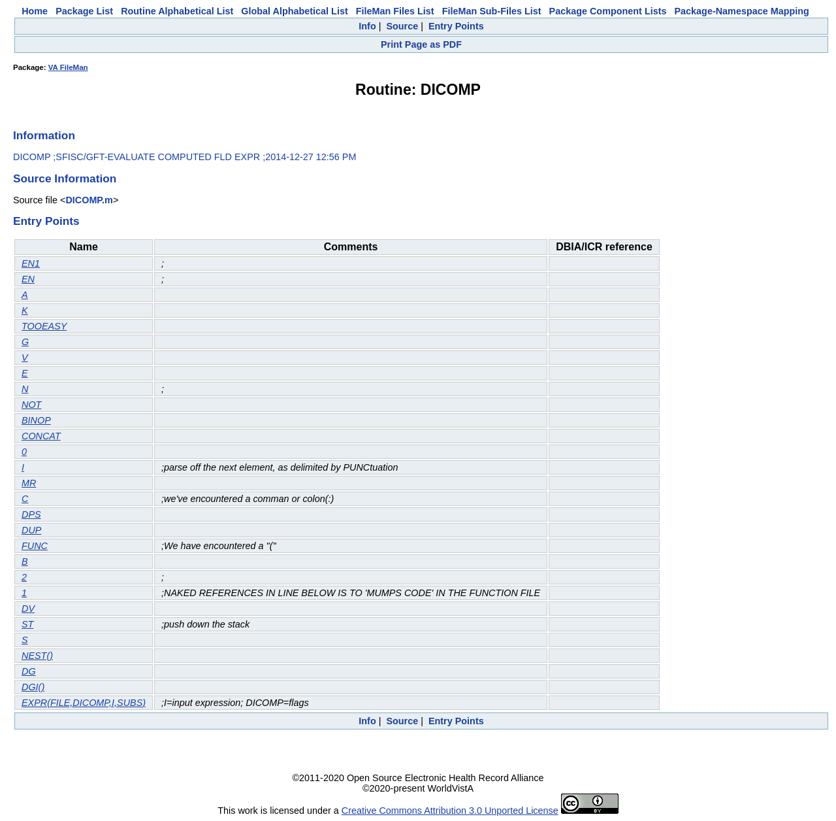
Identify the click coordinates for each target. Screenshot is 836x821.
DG (29, 671)
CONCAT (41, 436)
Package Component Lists (608, 11)
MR (29, 483)
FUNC (35, 546)
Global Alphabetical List (294, 11)
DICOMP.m (89, 200)
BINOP (36, 420)
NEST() (37, 655)
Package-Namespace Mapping (742, 11)
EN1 (31, 263)
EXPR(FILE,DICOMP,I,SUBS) (84, 702)
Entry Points (456, 26)
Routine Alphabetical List (177, 11)
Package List (84, 11)
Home (35, 11)
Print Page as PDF (421, 44)
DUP (31, 530)
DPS (31, 514)
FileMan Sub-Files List (491, 11)
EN (28, 279)
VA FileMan (68, 67)
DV (28, 608)
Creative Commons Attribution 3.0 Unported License (450, 810)
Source (402, 26)
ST (27, 624)
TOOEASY (44, 326)
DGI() (33, 687)
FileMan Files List (395, 11)
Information (44, 135)
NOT (31, 404)
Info (367, 26)
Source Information (64, 178)
